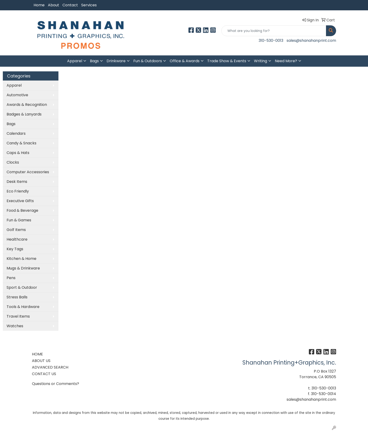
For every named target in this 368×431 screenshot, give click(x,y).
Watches (15, 326)
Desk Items (17, 181)
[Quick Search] (273, 30)
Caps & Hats (18, 152)
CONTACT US (44, 374)
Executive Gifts (20, 201)
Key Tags (15, 249)
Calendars (16, 133)
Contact (70, 5)
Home (39, 5)
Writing (260, 61)
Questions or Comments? (55, 383)
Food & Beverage (22, 210)
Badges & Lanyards (24, 114)
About (53, 5)
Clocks (13, 162)
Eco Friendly (18, 191)
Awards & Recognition (27, 104)
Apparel (74, 61)
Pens (11, 278)
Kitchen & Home (21, 258)
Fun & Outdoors (147, 61)
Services (89, 5)
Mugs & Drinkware (23, 268)
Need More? (286, 61)
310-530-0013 (271, 40)
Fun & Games (19, 220)
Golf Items (16, 229)
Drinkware (116, 61)
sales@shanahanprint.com (311, 40)
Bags (94, 61)
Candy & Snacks (21, 143)
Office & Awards (184, 61)
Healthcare (17, 239)
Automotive (17, 95)
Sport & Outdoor (22, 287)
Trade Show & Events (226, 61)
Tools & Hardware (23, 306)
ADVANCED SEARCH (50, 367)
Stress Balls (17, 297)
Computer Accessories (28, 172)
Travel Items (18, 316)
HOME (37, 354)
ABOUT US (41, 360)
